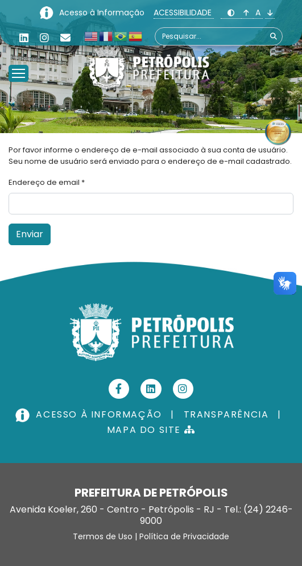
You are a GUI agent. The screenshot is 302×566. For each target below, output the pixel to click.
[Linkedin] (23, 38)
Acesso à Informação (103, 12)
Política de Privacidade (184, 536)
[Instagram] (44, 38)
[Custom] (65, 38)
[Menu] (18, 59)
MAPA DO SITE (151, 429)
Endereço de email (47, 182)
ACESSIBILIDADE (184, 12)
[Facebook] (119, 389)
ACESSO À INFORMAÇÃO (90, 414)
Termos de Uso (103, 536)
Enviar (29, 234)
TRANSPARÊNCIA (226, 414)
